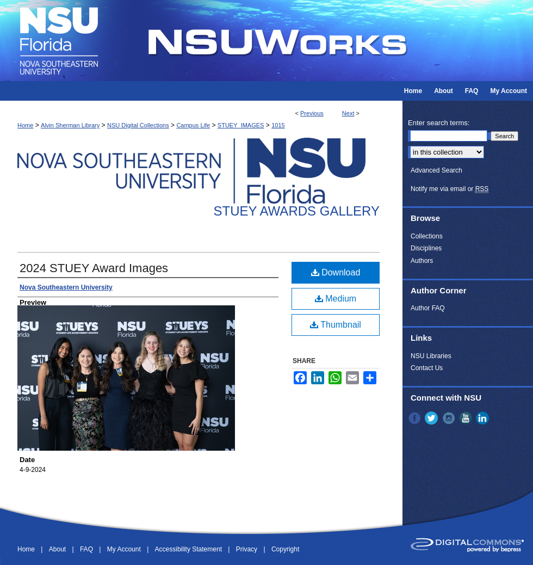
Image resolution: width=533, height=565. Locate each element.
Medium (335, 298)
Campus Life (193, 125)
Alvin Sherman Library (70, 125)
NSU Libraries (431, 356)
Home (25, 125)
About (58, 549)
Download (336, 272)
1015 (277, 125)
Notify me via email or (449, 189)
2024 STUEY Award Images (94, 268)
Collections (427, 236)
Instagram (449, 418)
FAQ (87, 549)
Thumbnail (335, 324)
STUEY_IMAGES (241, 125)
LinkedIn (483, 418)
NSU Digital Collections (138, 125)
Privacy (247, 549)
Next (348, 113)
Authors (422, 261)
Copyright (285, 549)
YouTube (466, 418)
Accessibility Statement (189, 549)
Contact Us (427, 368)
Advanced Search (436, 170)
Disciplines (426, 248)
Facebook (415, 418)
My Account (124, 549)
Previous (312, 113)
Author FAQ (428, 308)
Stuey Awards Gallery (297, 211)
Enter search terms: (438, 123)
